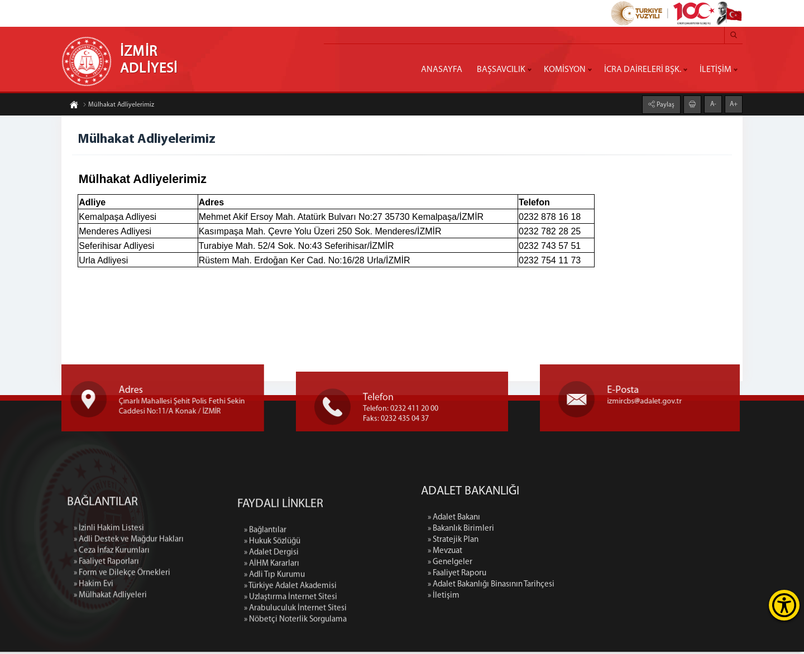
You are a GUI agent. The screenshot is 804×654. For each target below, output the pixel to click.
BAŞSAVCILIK (501, 69)
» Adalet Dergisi (271, 637)
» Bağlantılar (265, 614)
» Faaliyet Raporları (106, 634)
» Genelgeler (536, 564)
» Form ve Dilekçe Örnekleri (122, 645)
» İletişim (530, 598)
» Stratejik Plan (539, 542)
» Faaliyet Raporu (543, 575)
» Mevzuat (531, 553)
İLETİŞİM (715, 69)
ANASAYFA (441, 69)
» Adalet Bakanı (540, 520)
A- (713, 102)
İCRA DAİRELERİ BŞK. (642, 69)
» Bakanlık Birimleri (547, 531)
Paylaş (664, 103)
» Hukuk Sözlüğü (272, 626)
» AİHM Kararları (271, 648)
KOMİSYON (565, 69)
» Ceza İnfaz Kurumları (112, 623)
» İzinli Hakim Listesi (109, 601)
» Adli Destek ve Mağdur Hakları (129, 612)
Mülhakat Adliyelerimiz (118, 106)
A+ (734, 102)
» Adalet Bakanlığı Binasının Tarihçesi (577, 587)
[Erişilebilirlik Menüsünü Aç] (784, 605)
